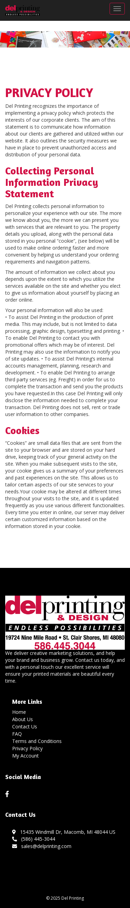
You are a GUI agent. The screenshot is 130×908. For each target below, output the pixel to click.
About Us (22, 719)
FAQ (17, 733)
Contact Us (24, 726)
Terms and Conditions (37, 741)
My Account (25, 755)
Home (19, 712)
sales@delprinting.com (41, 846)
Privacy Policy (27, 748)
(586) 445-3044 (33, 839)
